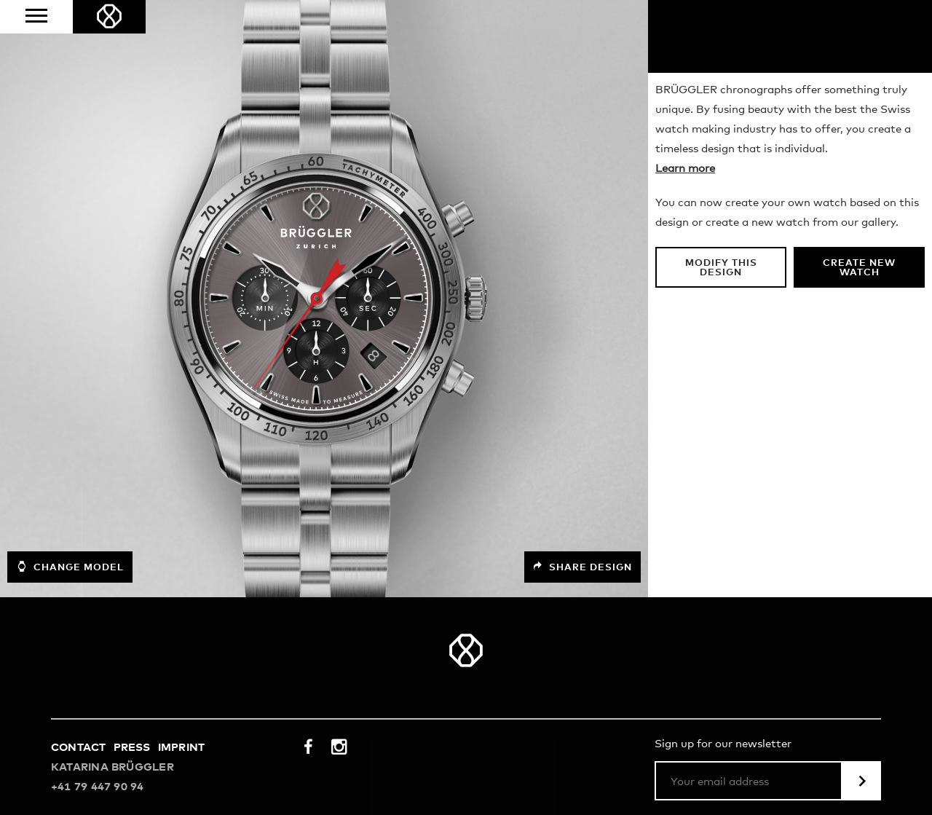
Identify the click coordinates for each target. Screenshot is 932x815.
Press (132, 747)
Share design (582, 567)
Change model (70, 566)
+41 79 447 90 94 (97, 786)
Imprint (181, 747)
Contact (78, 747)
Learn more (685, 168)
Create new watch (859, 268)
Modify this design (721, 268)
